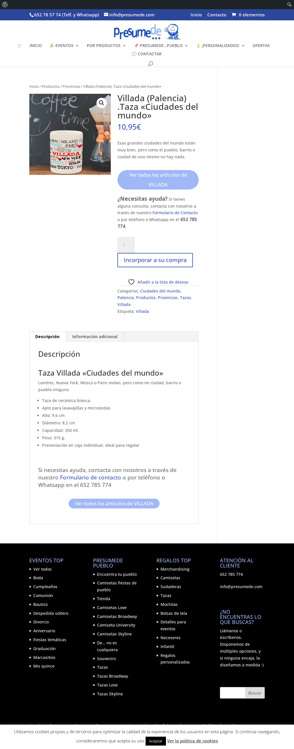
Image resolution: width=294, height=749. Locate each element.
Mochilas (169, 604)
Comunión (43, 595)
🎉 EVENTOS (61, 46)
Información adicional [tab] (94, 336)
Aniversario (44, 630)
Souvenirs (106, 658)
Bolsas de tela (173, 613)
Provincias (71, 86)
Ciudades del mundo (160, 291)
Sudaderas (170, 586)
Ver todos (42, 569)
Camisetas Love (112, 607)
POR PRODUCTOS (104, 46)
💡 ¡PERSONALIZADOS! (217, 46)
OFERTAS (261, 46)
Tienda (103, 598)
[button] (101, 103)
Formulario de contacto (90, 477)
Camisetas (170, 577)
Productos (50, 86)
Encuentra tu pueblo (117, 574)
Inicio (196, 15)
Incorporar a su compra (155, 260)
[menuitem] (5, 4)
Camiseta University (116, 625)
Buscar (255, 693)
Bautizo (40, 604)
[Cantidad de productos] (126, 245)
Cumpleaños (45, 586)
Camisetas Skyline (114, 634)
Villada (124, 304)
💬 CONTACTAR (147, 54)
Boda (38, 577)
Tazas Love (107, 685)
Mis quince (44, 666)
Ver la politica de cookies (192, 741)
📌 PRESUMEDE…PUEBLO (158, 46)
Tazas (185, 297)
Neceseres (170, 637)
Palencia (125, 297)
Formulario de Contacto (175, 212)
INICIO (36, 46)
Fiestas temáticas (49, 639)
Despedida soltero (50, 613)
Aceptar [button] (156, 741)
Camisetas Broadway (117, 616)
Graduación (44, 648)
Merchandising (174, 569)
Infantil (167, 646)
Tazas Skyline (110, 694)
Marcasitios (44, 657)
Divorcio (41, 622)
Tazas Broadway (112, 676)
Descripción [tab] (47, 336)
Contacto (216, 15)
